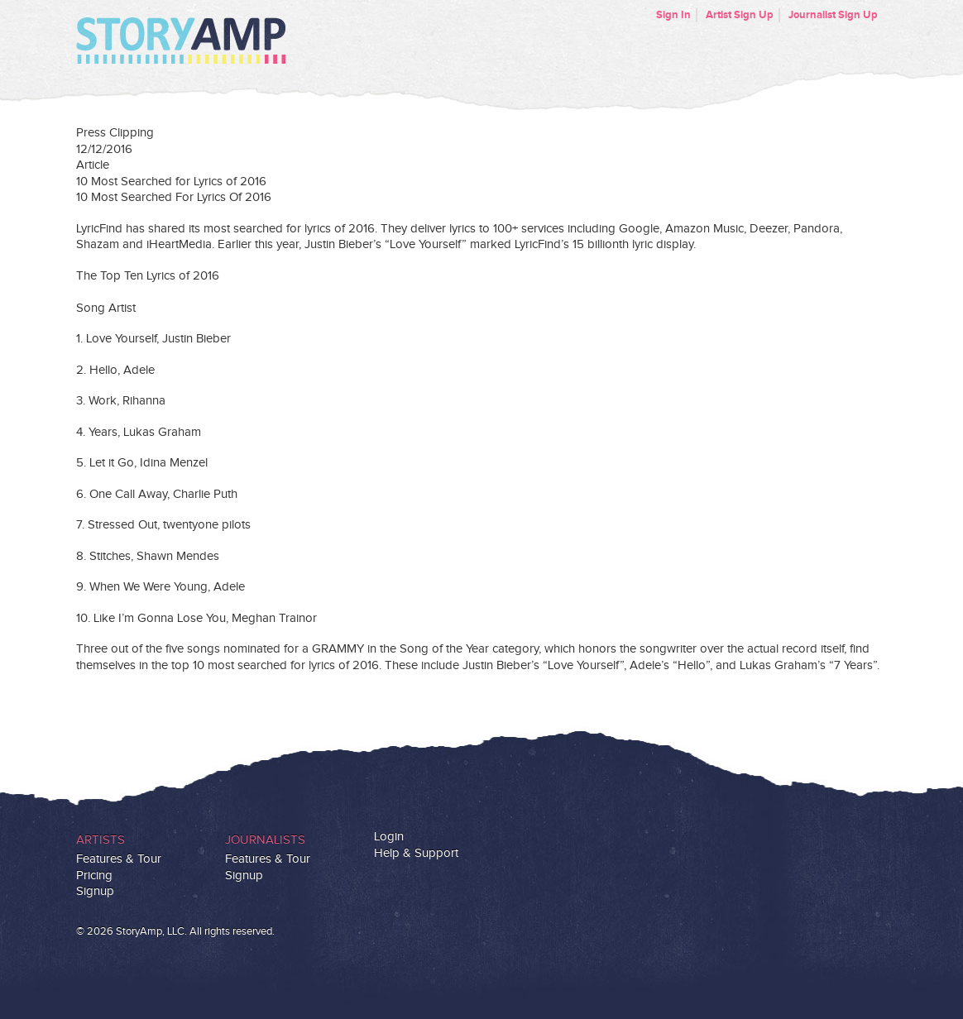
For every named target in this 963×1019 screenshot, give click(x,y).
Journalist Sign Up (833, 15)
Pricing (94, 875)
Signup (95, 891)
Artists (100, 840)
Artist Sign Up (740, 15)
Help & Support (416, 853)
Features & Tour (118, 859)
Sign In (673, 15)
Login (389, 837)
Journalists (265, 840)
